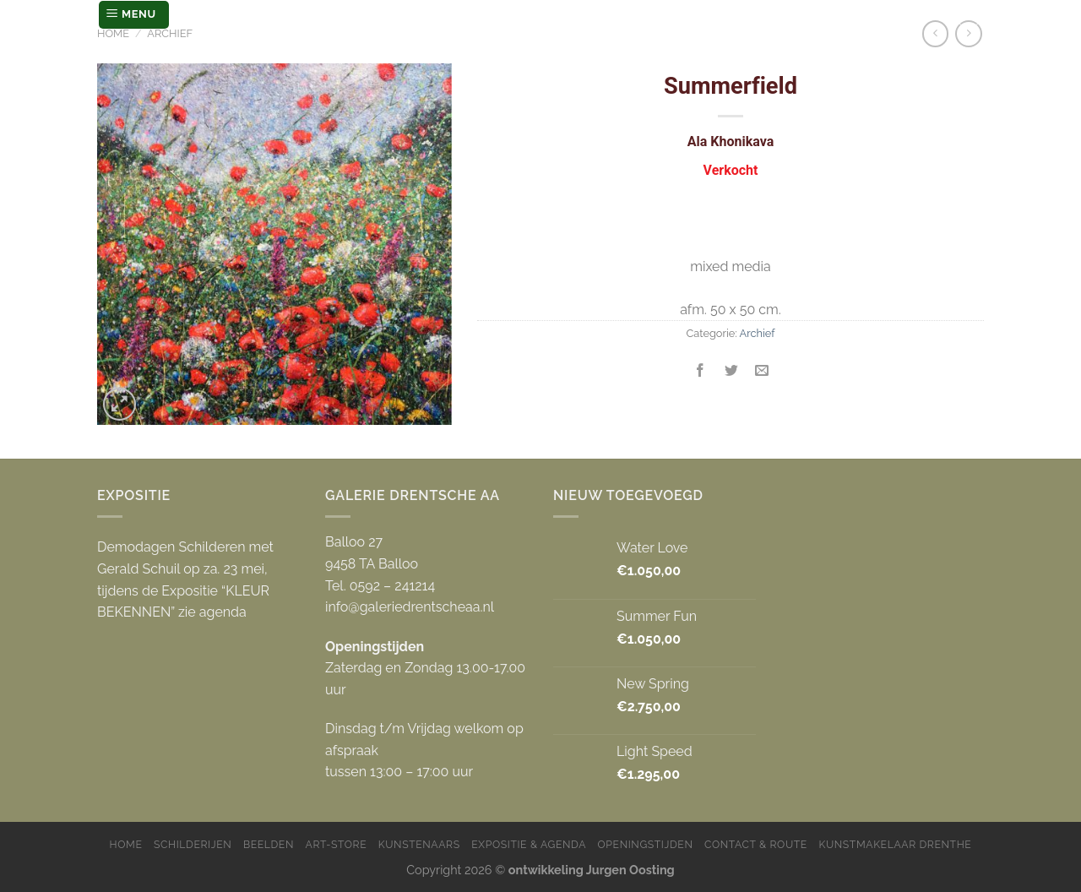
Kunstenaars (419, 844)
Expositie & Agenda (528, 844)
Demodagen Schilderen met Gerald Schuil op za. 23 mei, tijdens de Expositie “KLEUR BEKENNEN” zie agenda (185, 579)
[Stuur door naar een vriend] (761, 372)
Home (113, 33)
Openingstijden (645, 844)
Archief (170, 33)
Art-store (336, 844)
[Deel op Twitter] (731, 372)
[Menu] (134, 15)
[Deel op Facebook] (700, 372)
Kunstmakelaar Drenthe (894, 844)
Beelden (268, 844)
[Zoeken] (968, 14)
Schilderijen (192, 844)
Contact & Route (755, 844)
